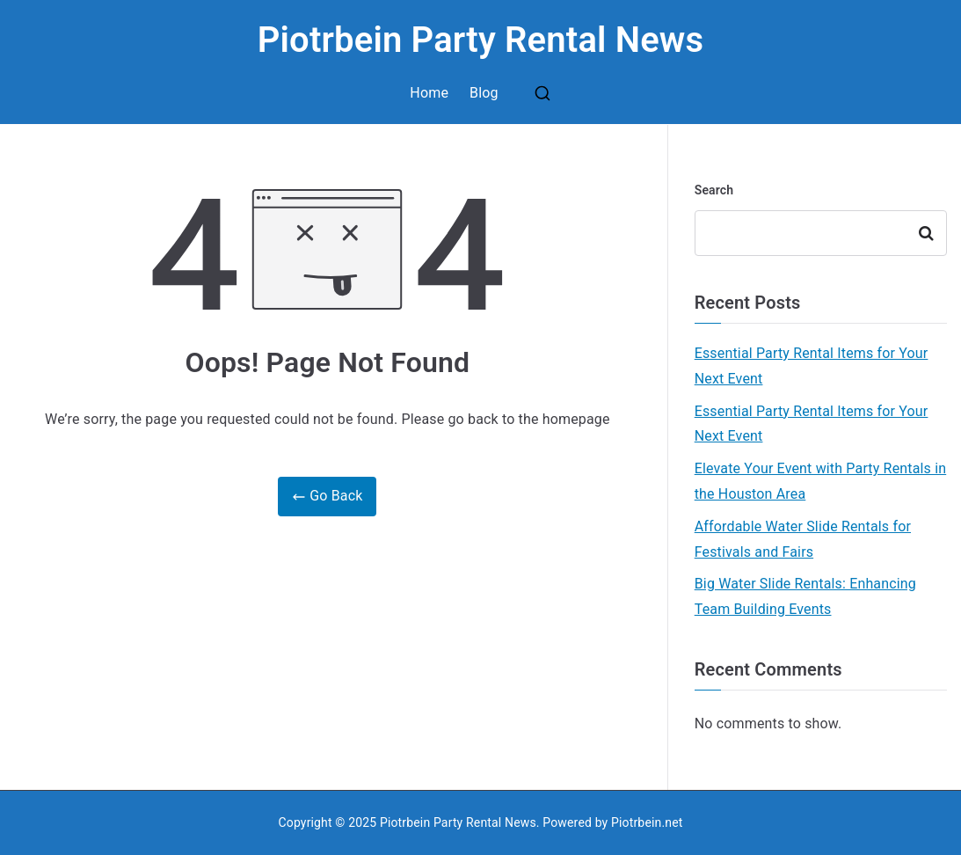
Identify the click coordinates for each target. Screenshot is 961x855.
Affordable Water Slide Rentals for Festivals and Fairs (803, 539)
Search (714, 190)
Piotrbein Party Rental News (481, 40)
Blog (484, 92)
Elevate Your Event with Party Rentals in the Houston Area (820, 481)
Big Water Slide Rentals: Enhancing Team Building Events (805, 596)
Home (429, 92)
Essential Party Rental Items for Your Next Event (811, 366)
